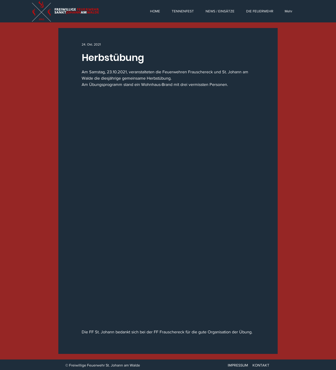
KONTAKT (260, 365)
